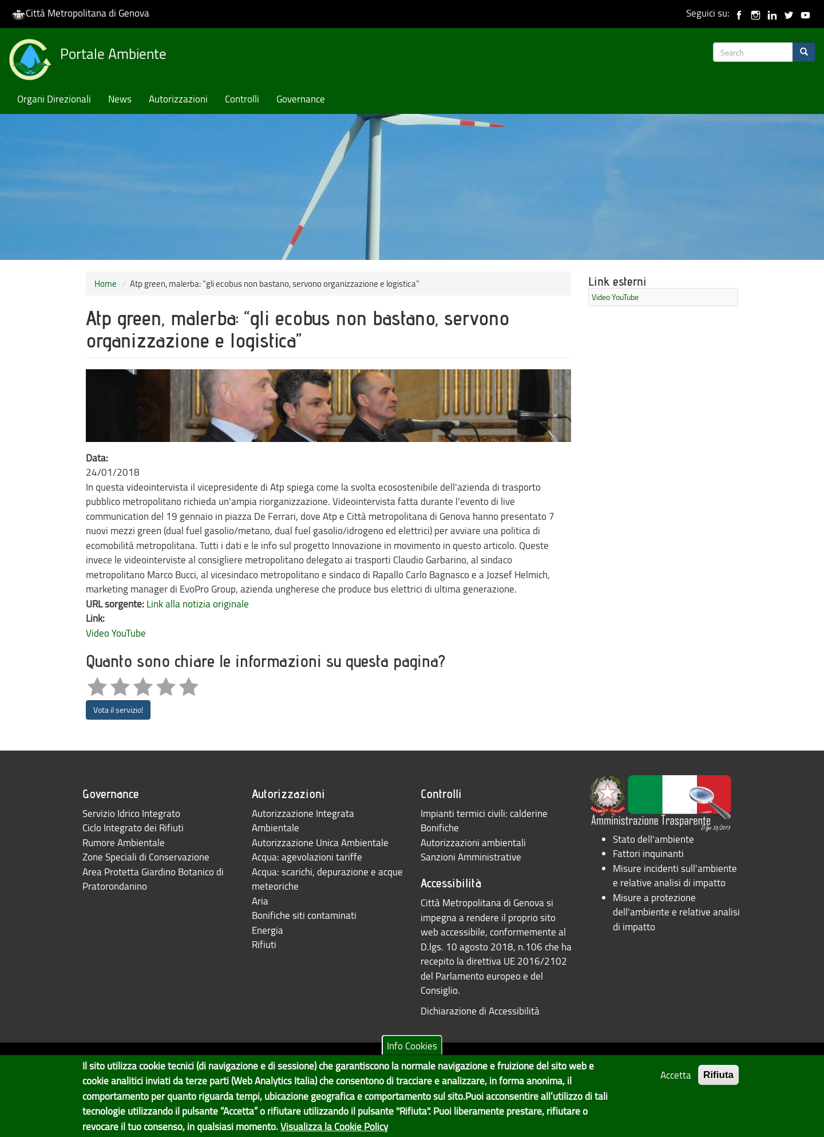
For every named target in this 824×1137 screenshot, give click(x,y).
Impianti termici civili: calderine (484, 813)
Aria (260, 900)
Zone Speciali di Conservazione (145, 856)
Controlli (242, 98)
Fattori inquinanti (648, 853)
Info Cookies (412, 1052)
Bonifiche (440, 827)
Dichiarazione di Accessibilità (480, 1010)
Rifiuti (264, 944)
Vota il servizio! (118, 709)
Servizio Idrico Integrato (131, 813)
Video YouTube (116, 632)
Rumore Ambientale (123, 842)
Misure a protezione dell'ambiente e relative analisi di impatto (676, 912)
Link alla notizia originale (197, 603)
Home (105, 283)
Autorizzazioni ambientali (473, 842)
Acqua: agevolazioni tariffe (307, 856)
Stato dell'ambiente (653, 839)
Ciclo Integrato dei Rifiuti (133, 827)
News (120, 98)
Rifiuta (718, 1081)
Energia (267, 930)
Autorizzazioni (178, 98)
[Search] (804, 52)
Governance (300, 98)
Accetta (675, 1081)
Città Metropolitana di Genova (80, 12)
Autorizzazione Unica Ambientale (320, 842)
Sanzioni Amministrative (471, 856)
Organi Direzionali (54, 98)
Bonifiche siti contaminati (304, 915)
